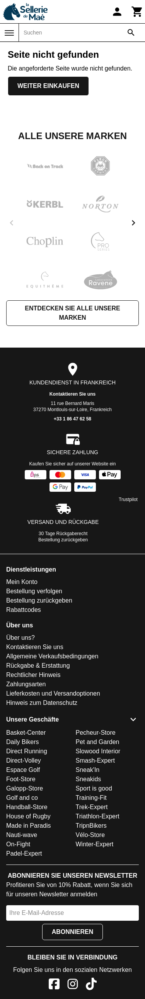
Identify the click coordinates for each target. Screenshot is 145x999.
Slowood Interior (98, 751)
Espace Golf (23, 769)
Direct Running (26, 751)
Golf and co (22, 797)
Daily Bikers (22, 742)
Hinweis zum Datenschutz (41, 702)
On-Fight (18, 844)
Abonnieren (73, 931)
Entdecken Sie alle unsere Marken (72, 313)
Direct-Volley (23, 760)
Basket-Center (26, 732)
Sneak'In (88, 769)
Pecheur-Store (96, 732)
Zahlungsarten (26, 684)
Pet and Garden (97, 742)
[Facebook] (54, 985)
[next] (133, 222)
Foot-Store (21, 779)
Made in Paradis (28, 825)
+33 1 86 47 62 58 (72, 419)
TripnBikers (91, 825)
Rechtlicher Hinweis (33, 675)
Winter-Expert (95, 844)
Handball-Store (27, 807)
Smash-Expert (95, 760)
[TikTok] (91, 985)
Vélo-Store (90, 835)
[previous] (11, 222)
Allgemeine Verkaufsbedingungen (52, 656)
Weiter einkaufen (48, 86)
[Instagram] (73, 985)
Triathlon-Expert (97, 816)
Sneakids (88, 779)
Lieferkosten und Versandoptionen (53, 693)
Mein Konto (22, 582)
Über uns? (20, 637)
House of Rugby (28, 816)
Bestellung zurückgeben (63, 540)
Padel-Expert (24, 853)
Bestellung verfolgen (34, 591)
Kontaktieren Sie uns (72, 394)
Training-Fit (91, 797)
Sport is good (94, 788)
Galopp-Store (24, 788)
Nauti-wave (21, 835)
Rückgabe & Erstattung (38, 665)
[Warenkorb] (137, 11)
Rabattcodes (23, 609)
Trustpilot (128, 499)
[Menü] (9, 33)
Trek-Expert (92, 807)
